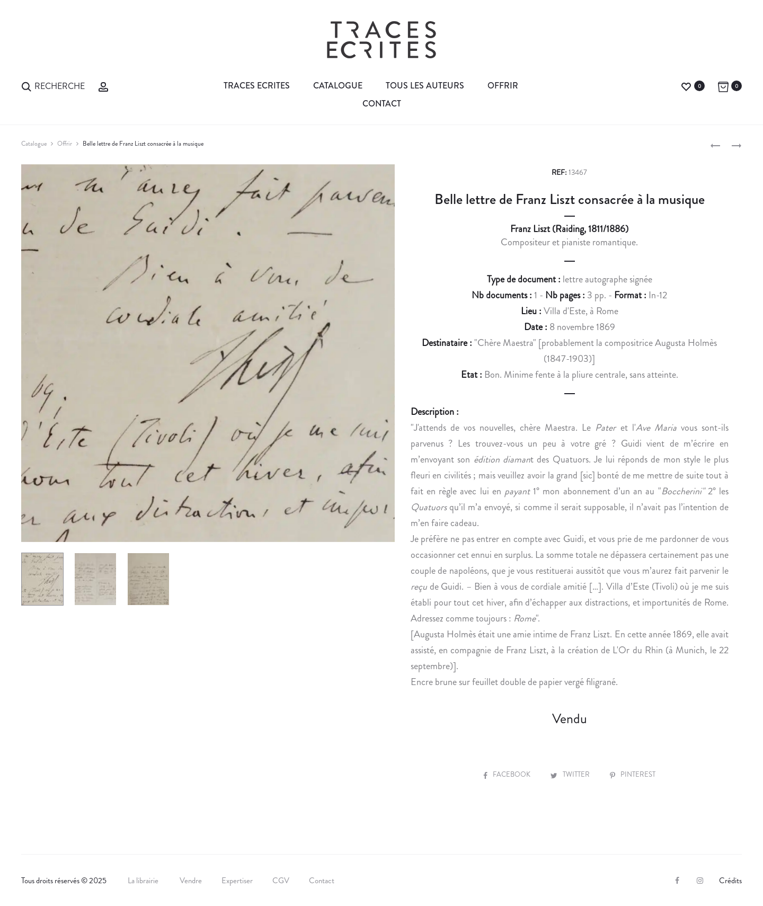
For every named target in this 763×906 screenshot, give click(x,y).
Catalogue (337, 85)
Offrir (502, 85)
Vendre (191, 880)
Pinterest (632, 774)
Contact (381, 103)
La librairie (144, 880)
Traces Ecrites (257, 85)
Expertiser (237, 880)
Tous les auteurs (425, 85)
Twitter (571, 774)
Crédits (730, 880)
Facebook (507, 774)
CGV (280, 880)
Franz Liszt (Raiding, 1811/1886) (569, 229)
